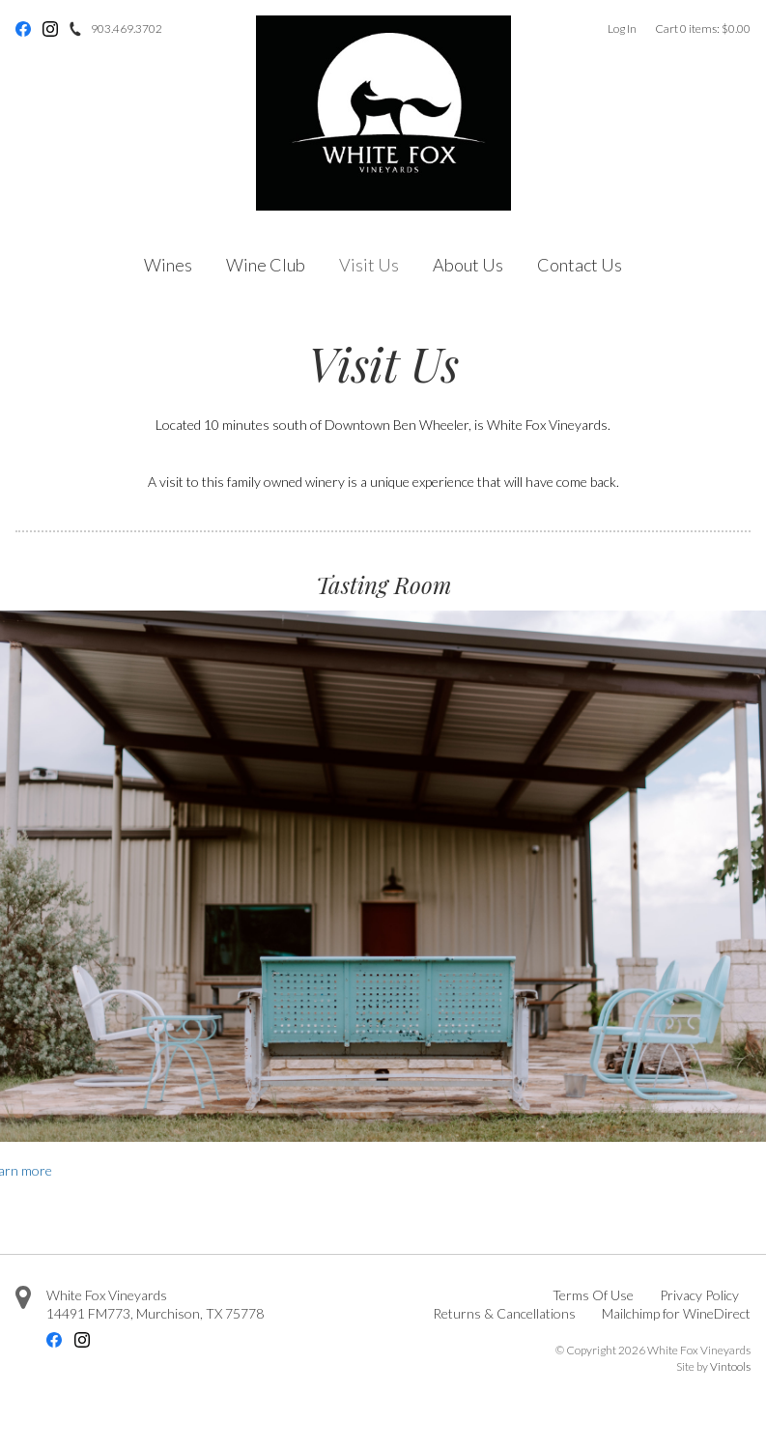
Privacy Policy (699, 1295)
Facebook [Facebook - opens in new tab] (23, 29)
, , (155, 1313)
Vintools (730, 1366)
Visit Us (369, 264)
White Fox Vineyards (106, 1295)
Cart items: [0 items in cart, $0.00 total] (703, 28)
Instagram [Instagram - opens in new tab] (50, 29)
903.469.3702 (126, 28)
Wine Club (265, 264)
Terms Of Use (593, 1295)
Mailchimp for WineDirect (676, 1313)
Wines (168, 264)
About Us (468, 264)
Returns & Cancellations (504, 1313)
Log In (622, 28)
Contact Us (579, 264)
